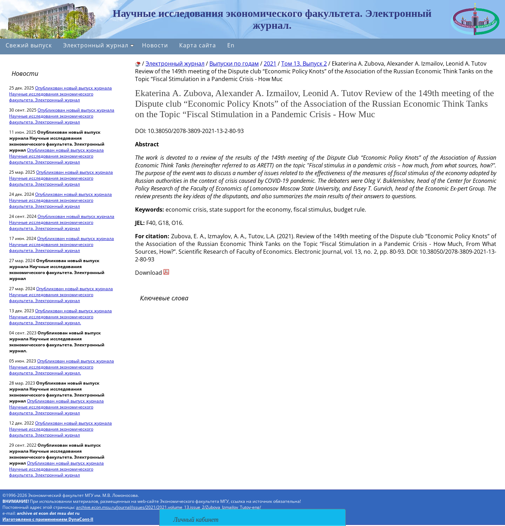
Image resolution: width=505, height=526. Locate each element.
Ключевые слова (164, 298)
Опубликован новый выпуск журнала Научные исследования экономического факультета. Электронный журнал (60, 94)
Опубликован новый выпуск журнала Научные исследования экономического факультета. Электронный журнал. (60, 317)
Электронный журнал (98, 45)
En (231, 45)
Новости (155, 45)
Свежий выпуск (29, 45)
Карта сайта (197, 45)
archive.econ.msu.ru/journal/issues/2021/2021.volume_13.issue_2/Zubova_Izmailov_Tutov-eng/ (168, 507)
